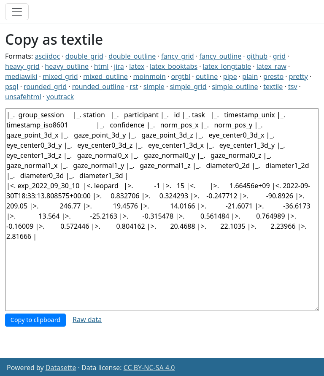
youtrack (60, 96)
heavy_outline (67, 66)
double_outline (132, 56)
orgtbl (180, 76)
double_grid (84, 56)
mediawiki (21, 76)
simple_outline (235, 86)
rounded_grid (45, 86)
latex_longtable (227, 66)
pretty (298, 76)
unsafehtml (23, 96)
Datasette (61, 367)
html (101, 66)
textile (273, 86)
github (257, 56)
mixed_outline (105, 76)
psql (11, 86)
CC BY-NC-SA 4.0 (149, 367)
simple (154, 86)
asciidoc (47, 56)
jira (119, 66)
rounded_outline (98, 86)
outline (207, 76)
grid (279, 56)
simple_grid (188, 86)
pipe (230, 76)
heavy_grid (22, 66)
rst (134, 86)
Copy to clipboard (35, 320)
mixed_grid (60, 76)
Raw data (87, 319)
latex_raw (271, 66)
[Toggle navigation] (17, 11)
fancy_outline (220, 56)
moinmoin (149, 76)
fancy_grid (177, 56)
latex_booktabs (173, 66)
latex (136, 66)
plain (250, 76)
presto (273, 76)
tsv (292, 86)
